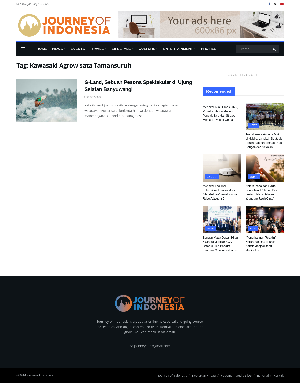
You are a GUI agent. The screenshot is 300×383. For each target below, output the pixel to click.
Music (254, 176)
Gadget (212, 176)
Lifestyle (121, 49)
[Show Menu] (23, 48)
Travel (97, 49)
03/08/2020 (92, 97)
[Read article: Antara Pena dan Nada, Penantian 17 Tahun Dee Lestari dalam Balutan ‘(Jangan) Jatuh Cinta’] (265, 167)
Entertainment (178, 49)
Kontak (279, 375)
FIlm (253, 228)
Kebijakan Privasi (204, 375)
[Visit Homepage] (63, 24)
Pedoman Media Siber (236, 375)
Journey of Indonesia (172, 375)
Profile (208, 49)
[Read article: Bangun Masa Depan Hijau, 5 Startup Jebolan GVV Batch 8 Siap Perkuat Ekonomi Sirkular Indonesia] (222, 219)
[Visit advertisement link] (201, 24)
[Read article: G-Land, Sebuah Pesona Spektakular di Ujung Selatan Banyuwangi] (46, 100)
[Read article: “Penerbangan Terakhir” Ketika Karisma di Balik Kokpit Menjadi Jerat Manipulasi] (265, 219)
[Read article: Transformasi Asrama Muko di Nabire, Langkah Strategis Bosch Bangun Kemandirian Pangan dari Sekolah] (265, 116)
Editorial (263, 375)
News (57, 49)
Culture (147, 49)
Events (78, 49)
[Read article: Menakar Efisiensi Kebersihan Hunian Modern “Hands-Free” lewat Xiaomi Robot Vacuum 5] (222, 167)
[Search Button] (274, 49)
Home (42, 49)
